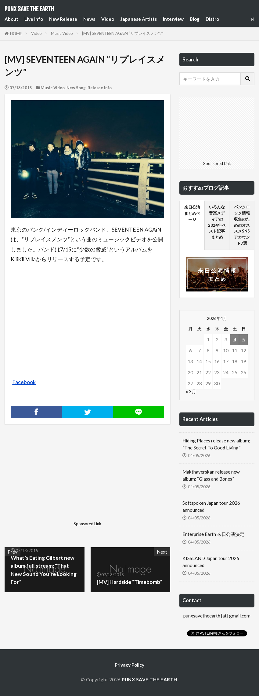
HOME (16, 33)
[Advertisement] (45, 480)
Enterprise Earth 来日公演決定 (213, 534)
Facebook (24, 382)
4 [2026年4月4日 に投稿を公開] (234, 339)
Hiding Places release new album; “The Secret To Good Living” (216, 444)
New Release (63, 19)
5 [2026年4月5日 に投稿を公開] (243, 339)
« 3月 (191, 391)
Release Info (100, 87)
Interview (173, 19)
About (11, 19)
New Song (76, 87)
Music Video (62, 33)
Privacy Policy (129, 665)
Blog (195, 19)
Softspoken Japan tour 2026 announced (211, 506)
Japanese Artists (138, 19)
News (89, 19)
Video (107, 19)
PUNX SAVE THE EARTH (29, 9)
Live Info (33, 19)
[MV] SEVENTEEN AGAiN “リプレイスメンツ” (123, 33)
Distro (212, 19)
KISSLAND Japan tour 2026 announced (210, 561)
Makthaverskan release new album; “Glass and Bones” (211, 475)
